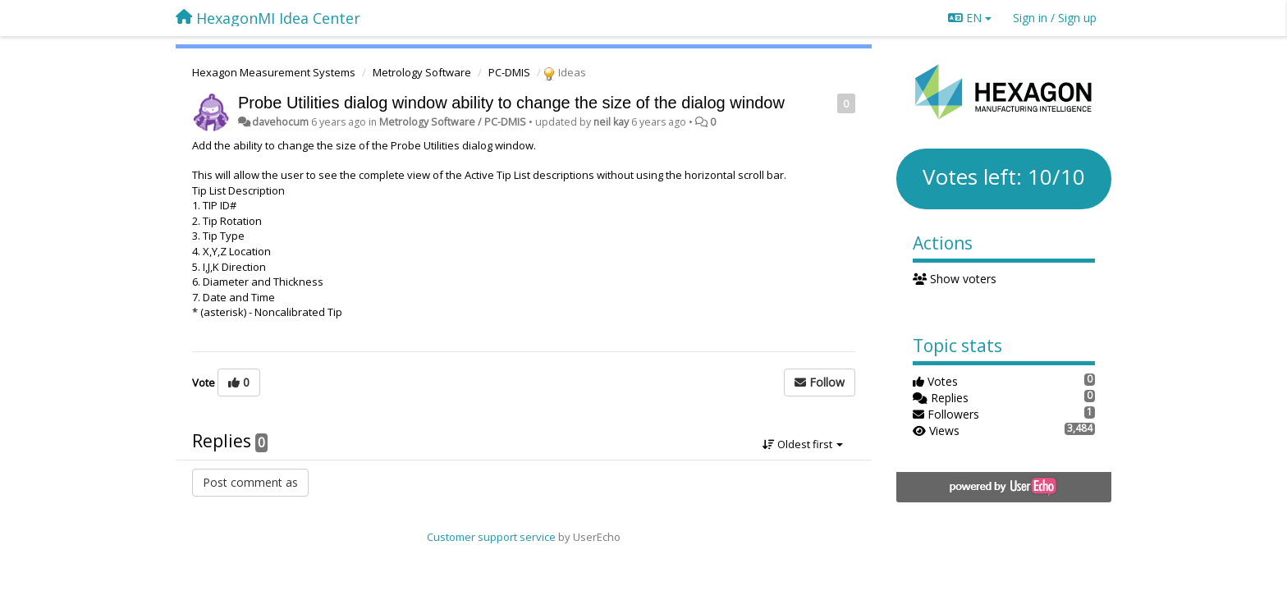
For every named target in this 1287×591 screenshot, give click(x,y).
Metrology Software (422, 72)
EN (970, 17)
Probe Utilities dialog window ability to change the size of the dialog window (511, 103)
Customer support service (491, 536)
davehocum (280, 122)
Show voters (955, 278)
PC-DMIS (509, 72)
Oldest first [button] (803, 444)
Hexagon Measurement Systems (273, 72)
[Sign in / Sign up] (1054, 18)
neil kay (611, 122)
